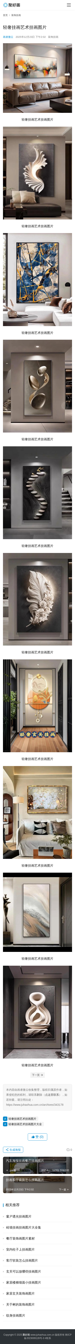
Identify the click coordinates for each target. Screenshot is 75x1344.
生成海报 (13, 1150)
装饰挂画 (53, 36)
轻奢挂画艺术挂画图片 (22, 1118)
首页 (5, 15)
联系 (48, 1338)
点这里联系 (52, 1094)
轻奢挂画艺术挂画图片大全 (25, 1124)
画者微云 (8, 36)
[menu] (69, 5)
